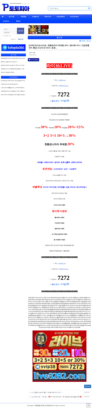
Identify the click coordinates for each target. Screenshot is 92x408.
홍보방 (18, 21)
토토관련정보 (61, 16)
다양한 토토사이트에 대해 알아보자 (9, 84)
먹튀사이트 (47, 16)
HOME (82, 41)
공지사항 (11, 16)
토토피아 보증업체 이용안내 (7, 72)
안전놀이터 (35, 16)
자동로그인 (7, 36)
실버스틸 (32, 52)
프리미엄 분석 (74, 16)
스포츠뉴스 (6, 21)
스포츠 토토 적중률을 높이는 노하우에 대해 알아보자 (13, 87)
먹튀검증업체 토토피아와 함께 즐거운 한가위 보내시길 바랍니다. (16, 58)
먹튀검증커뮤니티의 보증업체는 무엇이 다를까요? (13, 91)
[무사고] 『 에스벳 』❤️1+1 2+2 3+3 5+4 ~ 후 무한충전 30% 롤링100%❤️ (58, 397)
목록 (87, 386)
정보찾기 (13, 39)
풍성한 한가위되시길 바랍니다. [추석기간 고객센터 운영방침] (15, 65)
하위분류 (80, 16)
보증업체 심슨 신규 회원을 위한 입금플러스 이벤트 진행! (14, 68)
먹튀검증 (23, 16)
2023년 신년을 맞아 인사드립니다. (9, 61)
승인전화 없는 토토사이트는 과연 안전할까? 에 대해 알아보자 (15, 80)
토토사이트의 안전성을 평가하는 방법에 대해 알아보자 (14, 94)
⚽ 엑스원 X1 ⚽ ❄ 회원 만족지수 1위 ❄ (48, 392)
